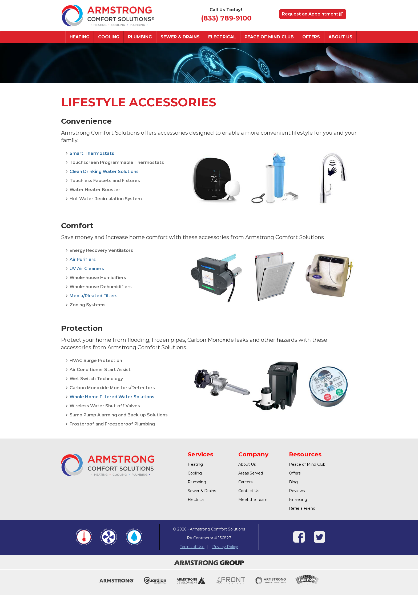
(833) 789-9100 (226, 18)
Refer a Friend (302, 508)
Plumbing (140, 36)
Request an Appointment (312, 14)
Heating (80, 36)
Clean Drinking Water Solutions (104, 171)
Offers (311, 36)
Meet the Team (252, 499)
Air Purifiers (83, 259)
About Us (340, 36)
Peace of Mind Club (269, 36)
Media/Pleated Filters (94, 295)
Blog (293, 482)
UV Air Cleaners (87, 268)
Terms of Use (192, 546)
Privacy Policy (225, 546)
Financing (298, 499)
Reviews (297, 490)
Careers (245, 482)
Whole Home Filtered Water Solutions (112, 396)
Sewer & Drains (180, 36)
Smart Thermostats (92, 153)
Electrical (222, 36)
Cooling (108, 36)
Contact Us (248, 490)
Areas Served (250, 473)
